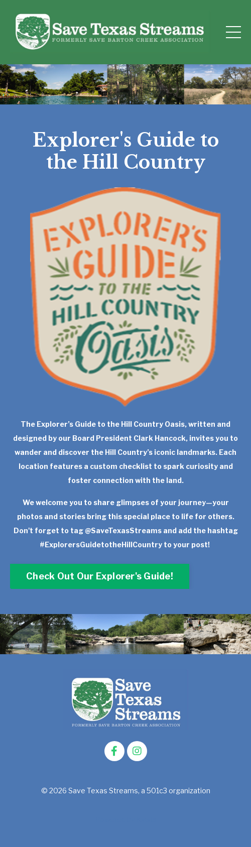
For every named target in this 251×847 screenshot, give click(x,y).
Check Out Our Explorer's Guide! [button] (99, 576)
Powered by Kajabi (125, 819)
